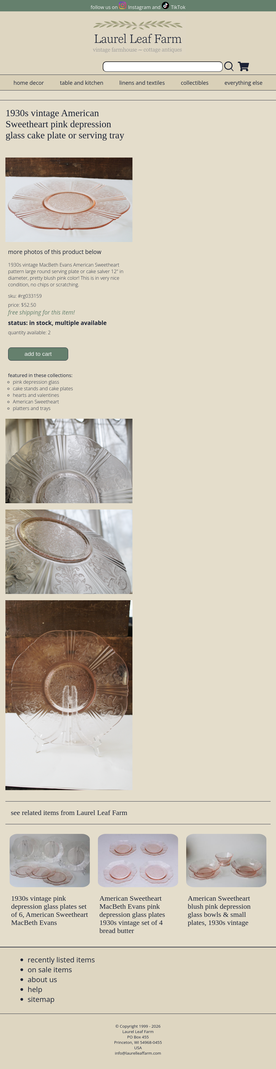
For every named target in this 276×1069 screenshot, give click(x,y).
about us (42, 979)
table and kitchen (81, 82)
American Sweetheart (36, 401)
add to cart (38, 354)
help (35, 989)
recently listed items (61, 959)
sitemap (41, 999)
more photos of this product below (54, 252)
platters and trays (31, 408)
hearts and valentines (36, 395)
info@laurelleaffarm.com (138, 1053)
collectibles (194, 82)
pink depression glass (36, 382)
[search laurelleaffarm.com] (230, 66)
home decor (29, 82)
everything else (243, 82)
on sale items (50, 969)
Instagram (139, 7)
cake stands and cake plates (43, 388)
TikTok (178, 7)
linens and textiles (142, 82)
